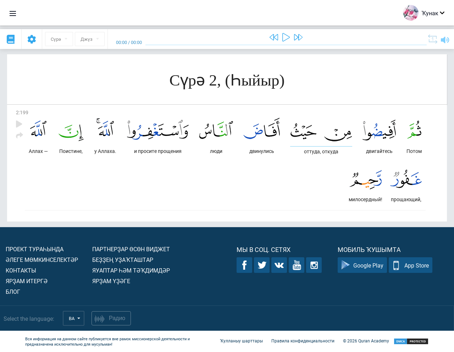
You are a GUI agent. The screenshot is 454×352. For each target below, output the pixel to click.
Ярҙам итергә (27, 281)
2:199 (22, 112)
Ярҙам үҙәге (111, 281)
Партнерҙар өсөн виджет (131, 249)
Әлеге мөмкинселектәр (42, 259)
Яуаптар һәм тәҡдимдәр (131, 270)
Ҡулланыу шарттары (241, 340)
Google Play (362, 265)
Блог (13, 291)
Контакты (21, 270)
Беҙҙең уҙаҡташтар (122, 259)
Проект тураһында (34, 249)
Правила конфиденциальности (302, 340)
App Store (410, 265)
